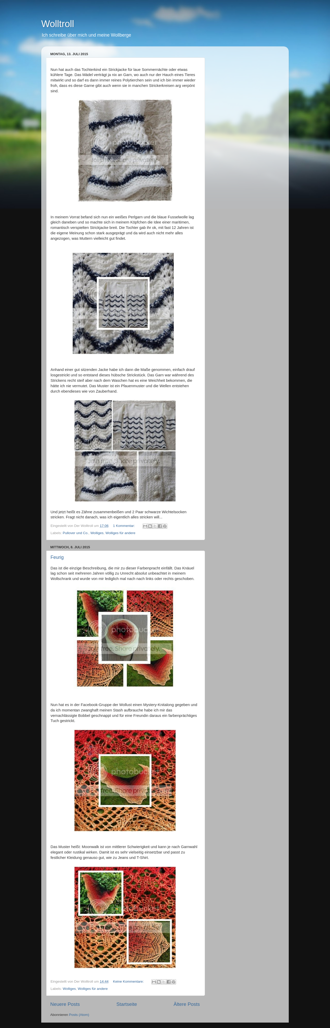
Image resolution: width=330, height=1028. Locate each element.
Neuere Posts (65, 1004)
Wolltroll (57, 24)
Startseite (126, 1004)
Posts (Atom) (79, 1015)
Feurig (57, 557)
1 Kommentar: (124, 526)
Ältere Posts (187, 1004)
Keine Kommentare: (129, 981)
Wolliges (97, 533)
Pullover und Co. (75, 533)
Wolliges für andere (120, 533)
